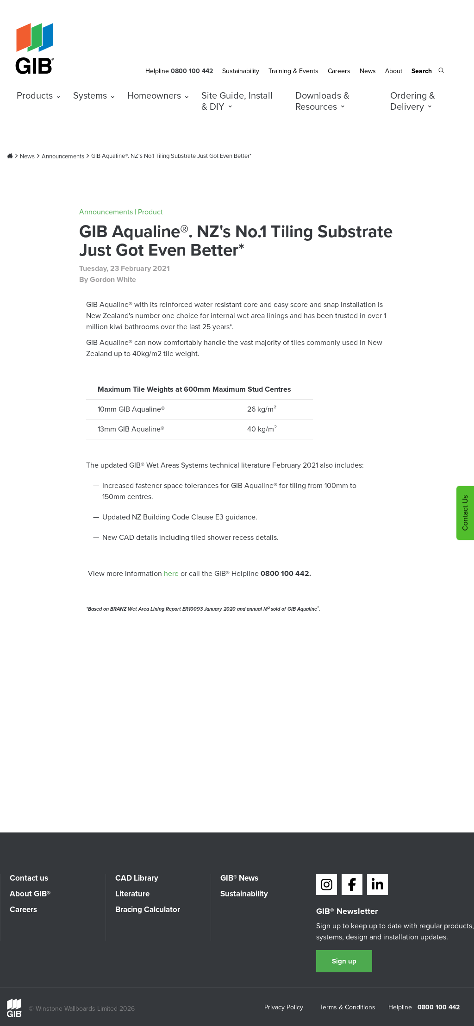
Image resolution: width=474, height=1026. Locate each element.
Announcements (63, 156)
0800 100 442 (439, 1007)
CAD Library (136, 878)
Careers (339, 71)
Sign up (344, 961)
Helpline (157, 71)
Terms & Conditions (347, 1008)
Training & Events (293, 71)
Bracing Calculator (147, 909)
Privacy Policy (283, 1008)
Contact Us (465, 513)
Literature (132, 894)
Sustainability (240, 71)
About (393, 71)
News (368, 71)
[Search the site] (428, 71)
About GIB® (30, 894)
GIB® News (239, 878)
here (172, 573)
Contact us (29, 878)
